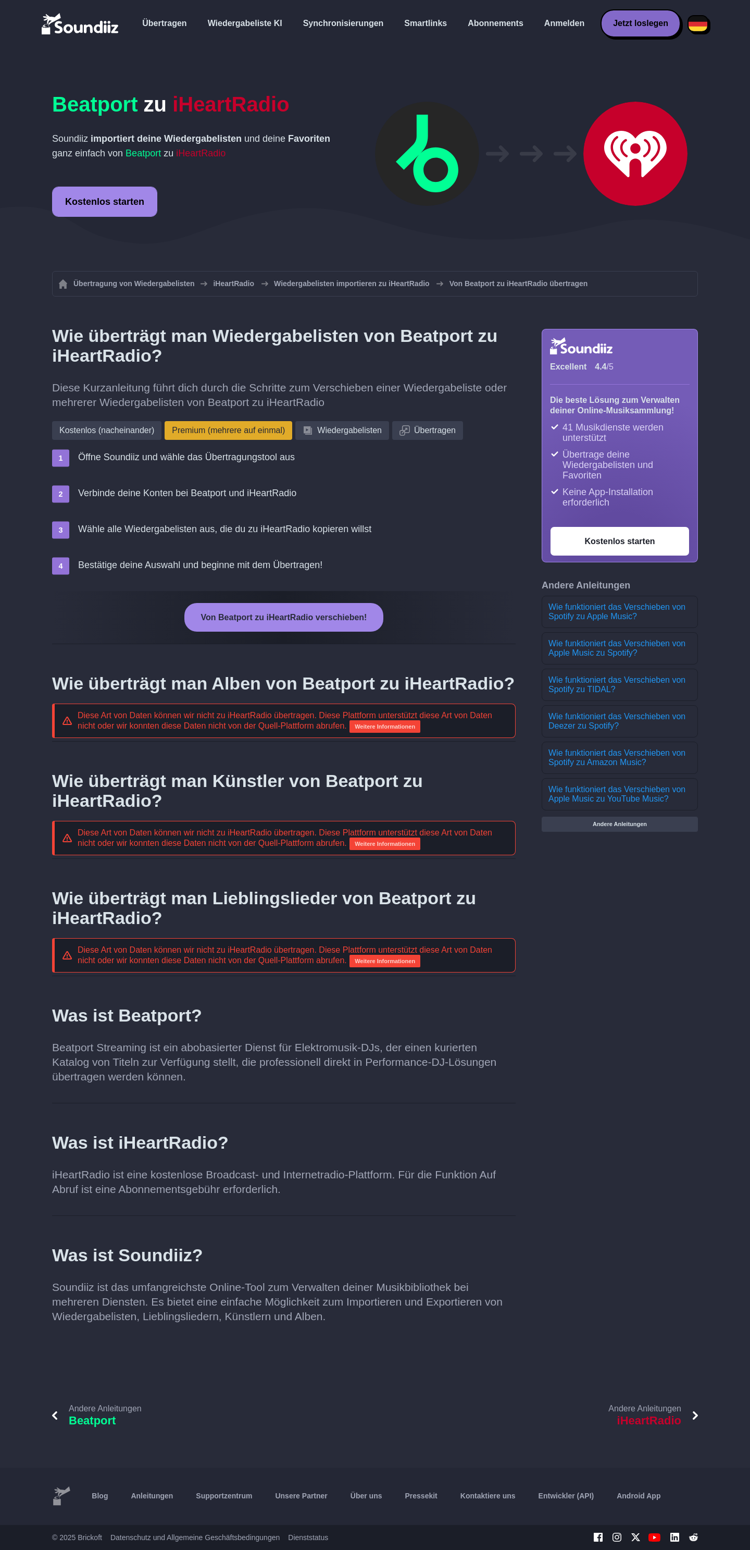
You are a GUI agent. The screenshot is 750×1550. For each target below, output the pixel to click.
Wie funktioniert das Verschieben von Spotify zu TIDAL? (616, 684)
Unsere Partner (301, 1496)
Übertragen (164, 23)
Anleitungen (152, 1496)
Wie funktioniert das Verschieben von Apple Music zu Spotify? (616, 648)
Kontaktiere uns (488, 1496)
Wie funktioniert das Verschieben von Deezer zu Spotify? (616, 721)
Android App (638, 1496)
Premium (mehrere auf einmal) (228, 430)
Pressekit (421, 1496)
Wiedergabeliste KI (245, 23)
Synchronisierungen (343, 23)
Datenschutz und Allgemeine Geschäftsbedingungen (195, 1537)
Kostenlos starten (104, 201)
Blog (100, 1496)
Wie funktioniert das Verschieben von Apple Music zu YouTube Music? (616, 794)
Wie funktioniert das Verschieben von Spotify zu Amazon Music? (616, 757)
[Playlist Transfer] (81, 23)
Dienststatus (308, 1537)
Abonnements (495, 23)
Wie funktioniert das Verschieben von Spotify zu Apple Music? (616, 611)
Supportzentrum (224, 1496)
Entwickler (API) (566, 1496)
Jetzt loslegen (640, 23)
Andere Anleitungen (620, 824)
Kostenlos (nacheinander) (106, 430)
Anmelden (564, 23)
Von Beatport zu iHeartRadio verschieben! (284, 617)
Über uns (366, 1496)
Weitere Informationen (385, 726)
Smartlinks (425, 23)
